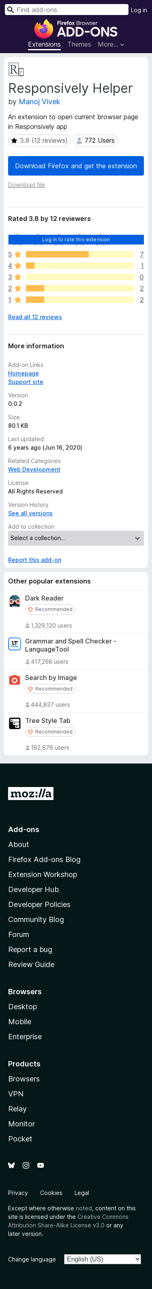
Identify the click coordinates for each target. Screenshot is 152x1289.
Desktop (22, 1006)
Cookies (51, 1192)
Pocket (20, 1139)
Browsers (24, 1079)
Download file (26, 184)
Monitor (21, 1124)
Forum (18, 934)
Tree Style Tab (48, 721)
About (18, 844)
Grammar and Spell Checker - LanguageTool (70, 645)
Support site (25, 381)
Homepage (23, 373)
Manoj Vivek (39, 101)
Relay (17, 1109)
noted (84, 1208)
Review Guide (31, 964)
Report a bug (30, 949)
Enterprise (25, 1036)
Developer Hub (33, 889)
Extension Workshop (42, 874)
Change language (32, 1259)
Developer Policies (39, 904)
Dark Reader (44, 598)
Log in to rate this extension (76, 239)
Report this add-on (34, 559)
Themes (79, 44)
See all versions (30, 513)
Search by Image (51, 678)
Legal (82, 1192)
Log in (139, 9)
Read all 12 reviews (35, 316)
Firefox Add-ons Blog (44, 859)
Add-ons (23, 829)
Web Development (34, 469)
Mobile (19, 1021)
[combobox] (66, 9)
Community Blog (36, 919)
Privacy (18, 1192)
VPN (16, 1094)
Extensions (44, 44)
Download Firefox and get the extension (76, 166)
